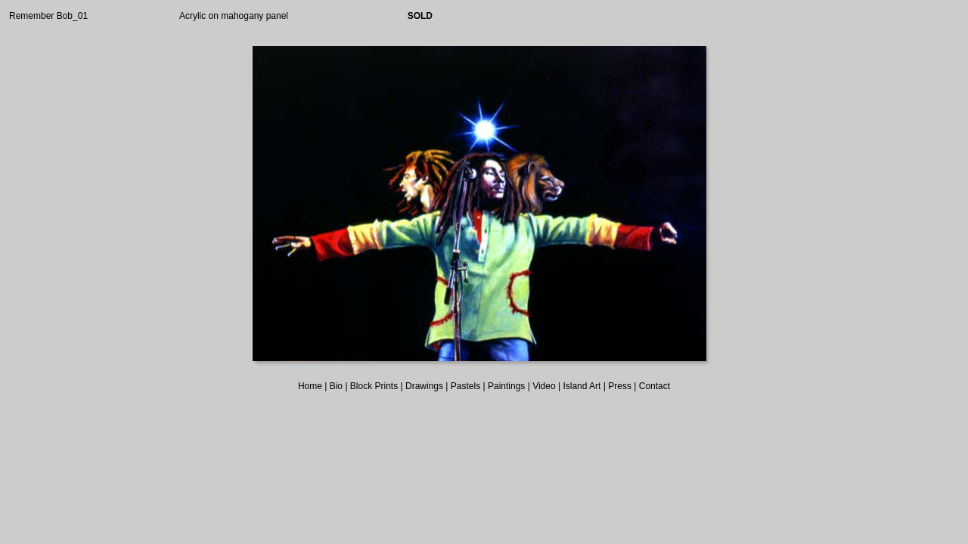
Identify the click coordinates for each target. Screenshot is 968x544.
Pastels (465, 386)
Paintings (506, 386)
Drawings (424, 386)
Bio (336, 386)
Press (619, 386)
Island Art (581, 386)
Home (310, 386)
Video (543, 386)
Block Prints (374, 386)
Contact (654, 386)
